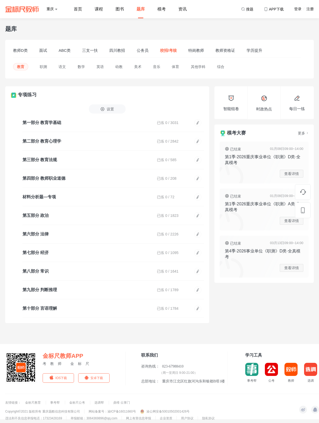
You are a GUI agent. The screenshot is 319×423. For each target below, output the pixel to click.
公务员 (143, 50)
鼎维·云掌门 (121, 402)
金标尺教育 (33, 402)
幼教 (119, 67)
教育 (20, 67)
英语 (100, 67)
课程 (99, 9)
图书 (120, 9)
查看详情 (291, 174)
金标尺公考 (77, 402)
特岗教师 (196, 50)
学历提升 (254, 50)
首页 (78, 9)
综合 (220, 67)
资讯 (182, 9)
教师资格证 (225, 50)
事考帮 (55, 402)
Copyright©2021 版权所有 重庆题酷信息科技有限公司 (42, 411)
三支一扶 (90, 50)
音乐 (156, 67)
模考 (161, 9)
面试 (43, 50)
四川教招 (117, 50)
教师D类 (20, 50)
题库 (140, 9)
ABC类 (65, 50)
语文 (62, 67)
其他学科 (198, 67)
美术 (137, 67)
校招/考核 (168, 50)
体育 (175, 67)
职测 (43, 67)
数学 (81, 67)
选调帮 (99, 402)
